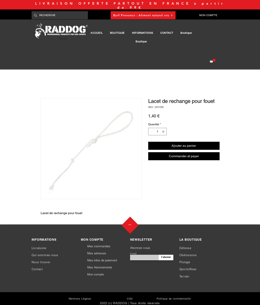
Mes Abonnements (99, 267)
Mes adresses (96, 253)
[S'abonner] (166, 257)
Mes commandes (98, 246)
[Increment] (163, 131)
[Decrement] (151, 131)
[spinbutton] (157, 131)
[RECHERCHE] (59, 15)
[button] (117, 32)
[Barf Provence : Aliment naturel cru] (143, 15)
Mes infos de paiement (102, 260)
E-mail (133, 253)
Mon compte (95, 274)
